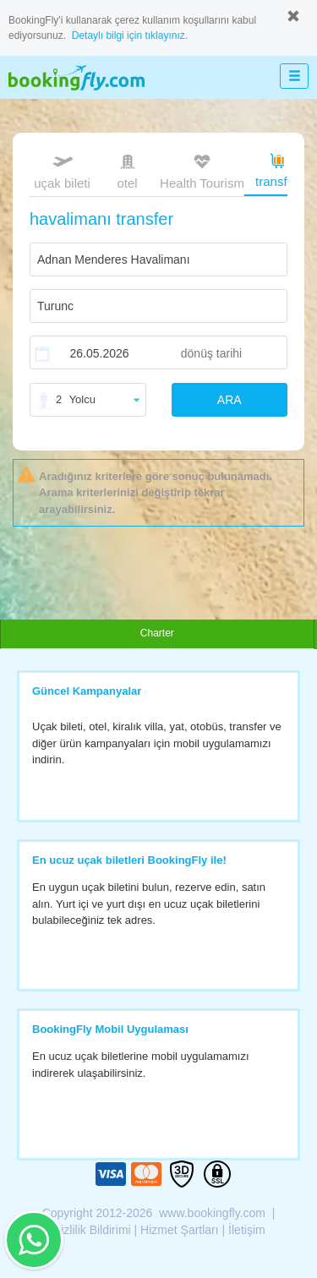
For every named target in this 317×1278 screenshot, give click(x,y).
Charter (157, 633)
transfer (276, 169)
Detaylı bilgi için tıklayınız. (130, 35)
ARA (229, 400)
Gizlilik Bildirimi (91, 1230)
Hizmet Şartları (179, 1230)
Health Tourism (202, 172)
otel (127, 170)
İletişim (246, 1230)
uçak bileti (62, 170)
